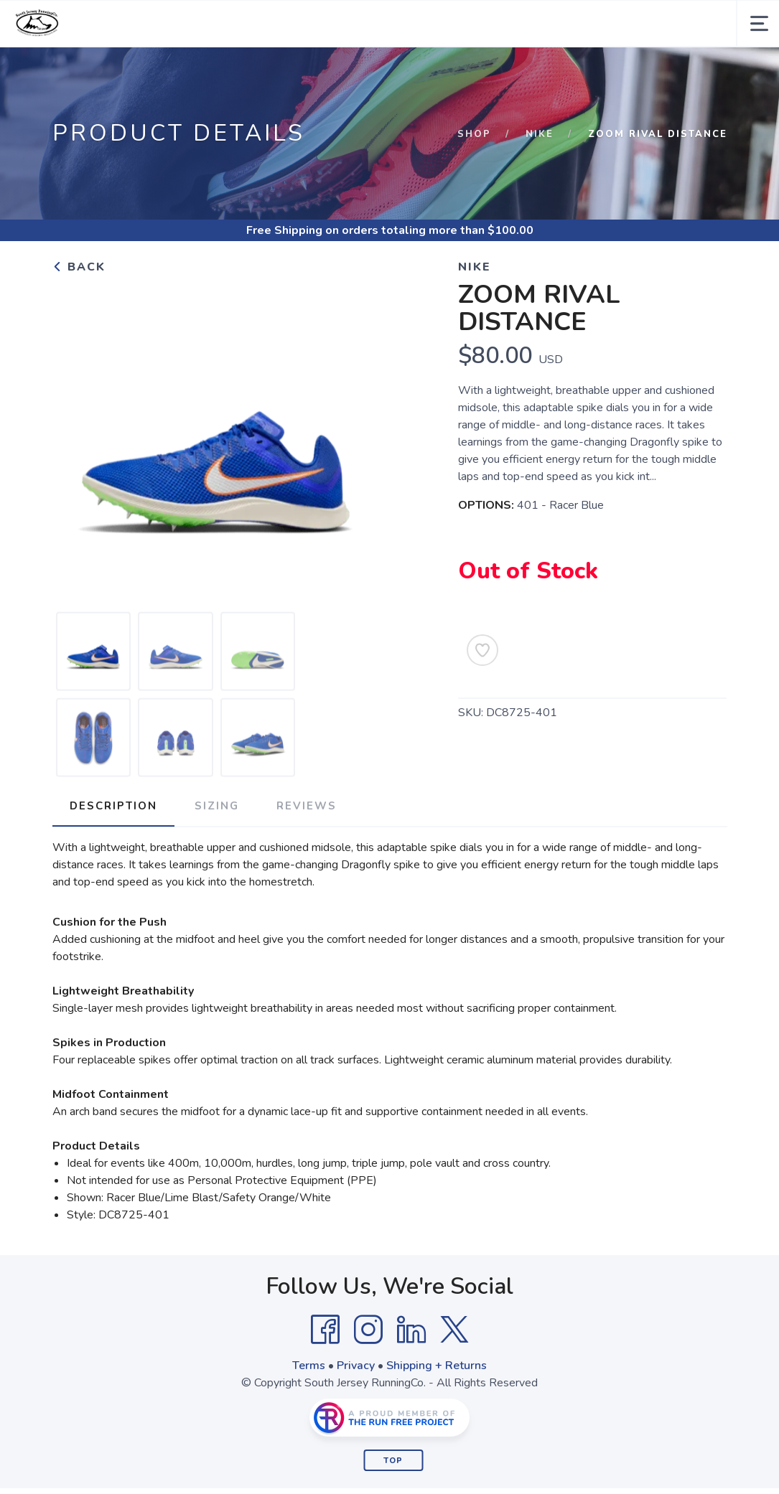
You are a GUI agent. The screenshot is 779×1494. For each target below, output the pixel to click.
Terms (308, 1365)
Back (79, 267)
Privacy (356, 1365)
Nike (540, 134)
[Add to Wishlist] (482, 650)
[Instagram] (368, 1329)
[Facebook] (325, 1329)
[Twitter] (454, 1329)
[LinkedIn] (411, 1329)
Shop (474, 134)
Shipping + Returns (436, 1365)
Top (393, 1460)
